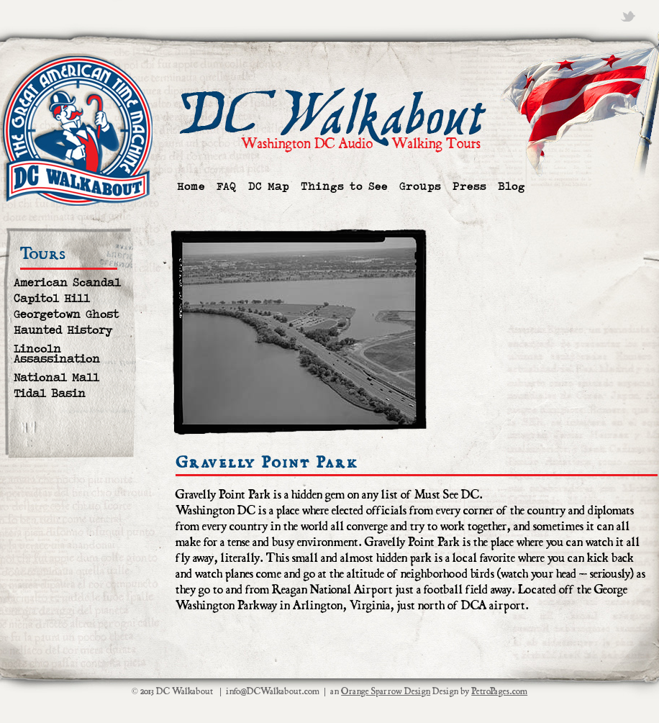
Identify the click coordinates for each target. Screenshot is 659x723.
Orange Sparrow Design (385, 691)
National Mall (56, 378)
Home (191, 187)
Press (469, 187)
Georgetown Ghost (66, 315)
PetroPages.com (499, 691)
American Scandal (67, 283)
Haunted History (63, 330)
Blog (511, 187)
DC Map (268, 187)
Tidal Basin (50, 394)
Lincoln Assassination (57, 354)
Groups (420, 187)
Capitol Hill (52, 299)
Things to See (344, 187)
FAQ (227, 187)
